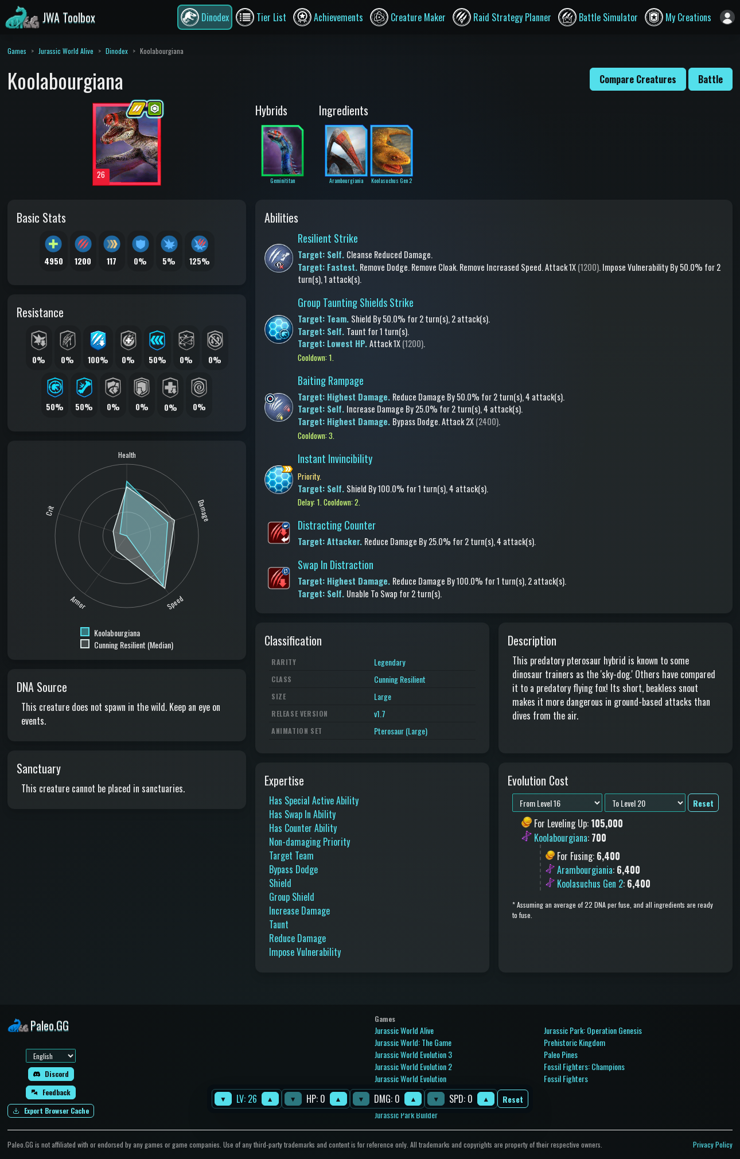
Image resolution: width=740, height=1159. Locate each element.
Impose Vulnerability (305, 952)
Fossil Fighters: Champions (584, 1066)
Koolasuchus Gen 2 (590, 883)
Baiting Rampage (331, 380)
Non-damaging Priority (309, 842)
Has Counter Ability (303, 828)
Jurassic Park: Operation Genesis (593, 1030)
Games (16, 51)
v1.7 (379, 713)
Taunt (279, 924)
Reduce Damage (297, 938)
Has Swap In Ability (302, 814)
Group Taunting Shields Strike (356, 302)
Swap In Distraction (335, 564)
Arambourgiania (585, 870)
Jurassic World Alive (66, 51)
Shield (280, 883)
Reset (513, 1099)
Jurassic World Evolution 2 (413, 1066)
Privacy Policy (713, 1144)
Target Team (291, 855)
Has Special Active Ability (314, 800)
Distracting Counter (337, 525)
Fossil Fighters (566, 1078)
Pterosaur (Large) (400, 731)
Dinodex (117, 51)
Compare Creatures (637, 79)
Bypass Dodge (293, 869)
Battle (710, 79)
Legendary (389, 662)
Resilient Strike (328, 238)
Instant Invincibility (335, 458)
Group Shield (291, 897)
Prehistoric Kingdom (574, 1042)
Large (382, 696)
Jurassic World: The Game (413, 1042)
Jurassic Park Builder (406, 1115)
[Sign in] (727, 17)
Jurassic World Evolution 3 (413, 1054)
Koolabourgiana (560, 838)
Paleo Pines (561, 1054)
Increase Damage (299, 910)
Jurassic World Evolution (410, 1078)
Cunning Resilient (400, 679)
